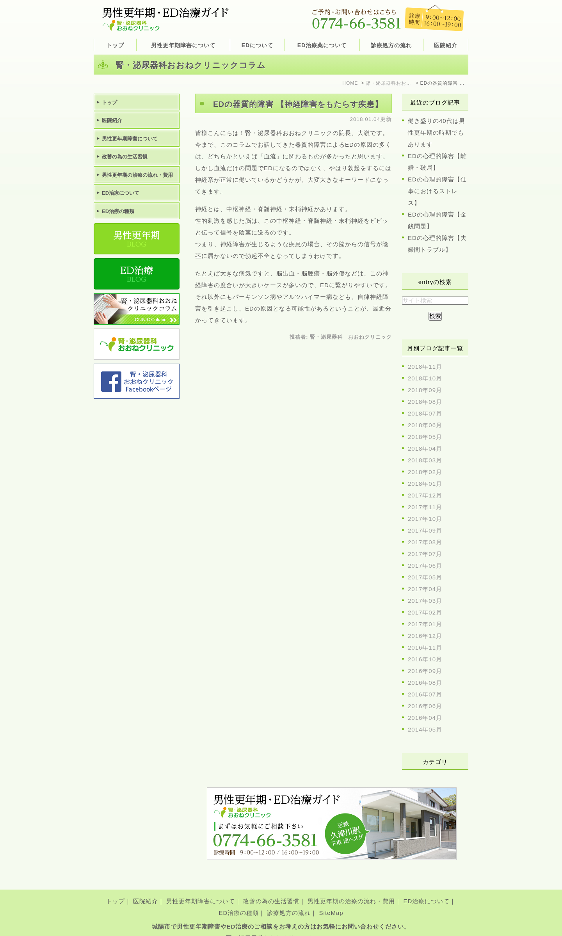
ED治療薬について (322, 45)
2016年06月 (425, 706)
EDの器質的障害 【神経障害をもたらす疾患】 (298, 104)
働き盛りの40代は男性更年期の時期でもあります (436, 132)
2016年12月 (425, 635)
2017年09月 (425, 530)
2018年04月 (425, 448)
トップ (115, 45)
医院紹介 (145, 889)
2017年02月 (425, 612)
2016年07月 (425, 694)
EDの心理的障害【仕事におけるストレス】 (437, 191)
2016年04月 (425, 717)
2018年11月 (425, 366)
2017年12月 (425, 495)
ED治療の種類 (239, 900)
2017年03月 (425, 600)
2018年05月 (425, 436)
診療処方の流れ (391, 45)
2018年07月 (425, 413)
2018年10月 (425, 378)
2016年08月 (425, 682)
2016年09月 (425, 671)
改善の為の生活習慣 (271, 889)
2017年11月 (425, 507)
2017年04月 (425, 589)
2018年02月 (425, 472)
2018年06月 (425, 425)
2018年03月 (425, 460)
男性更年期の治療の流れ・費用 (351, 889)
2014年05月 (425, 729)
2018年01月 (425, 483)
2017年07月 (425, 554)
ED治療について (427, 889)
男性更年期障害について (200, 889)
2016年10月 (425, 659)
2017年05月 (425, 577)
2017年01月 (425, 624)
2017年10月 (425, 518)
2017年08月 (425, 542)
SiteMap (331, 900)
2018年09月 (425, 390)
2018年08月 (425, 401)
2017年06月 (425, 565)
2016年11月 (425, 647)
